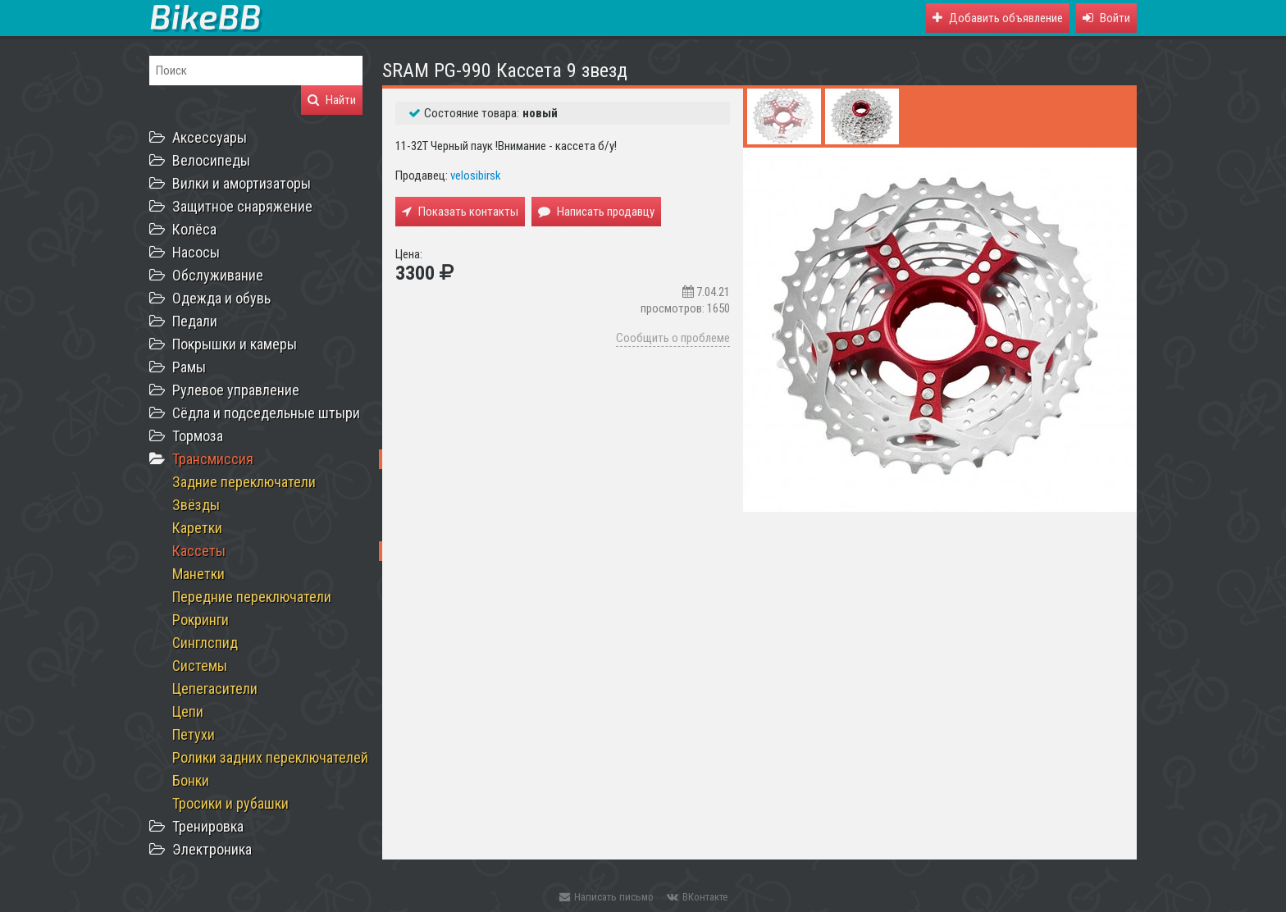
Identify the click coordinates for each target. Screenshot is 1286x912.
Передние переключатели (251, 596)
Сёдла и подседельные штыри (266, 413)
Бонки (190, 780)
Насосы (196, 252)
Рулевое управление (235, 390)
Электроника (212, 849)
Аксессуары (209, 137)
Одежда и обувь (221, 298)
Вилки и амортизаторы (241, 183)
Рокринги (200, 619)
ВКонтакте (697, 897)
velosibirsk (475, 175)
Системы (199, 665)
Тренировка (208, 826)
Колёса (194, 229)
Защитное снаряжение (242, 206)
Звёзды (196, 504)
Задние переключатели (244, 481)
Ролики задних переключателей (270, 757)
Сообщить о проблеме (673, 338)
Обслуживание (217, 275)
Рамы (189, 367)
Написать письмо (606, 897)
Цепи (187, 711)
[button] (1106, 18)
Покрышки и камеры (234, 344)
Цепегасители (215, 688)
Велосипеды (211, 160)
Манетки (198, 573)
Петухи (193, 734)
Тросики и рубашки (230, 803)
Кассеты (199, 550)
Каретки (197, 527)
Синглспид (205, 642)
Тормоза (197, 436)
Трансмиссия (212, 458)
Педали (194, 321)
